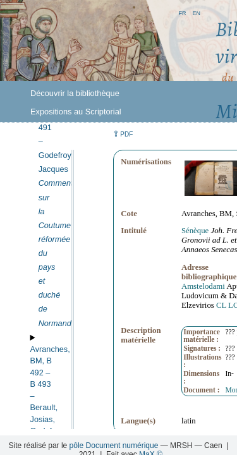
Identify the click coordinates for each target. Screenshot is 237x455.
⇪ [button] (122, 133)
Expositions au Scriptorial (75, 111)
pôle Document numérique (114, 445)
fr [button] (182, 12)
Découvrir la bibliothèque (74, 93)
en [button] (196, 12)
